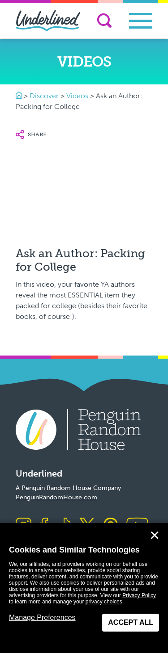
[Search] (104, 20)
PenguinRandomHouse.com (56, 497)
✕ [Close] (154, 535)
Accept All (130, 622)
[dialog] (84, 588)
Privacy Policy (139, 595)
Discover (44, 96)
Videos (77, 96)
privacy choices (104, 602)
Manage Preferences (42, 617)
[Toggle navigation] (140, 21)
